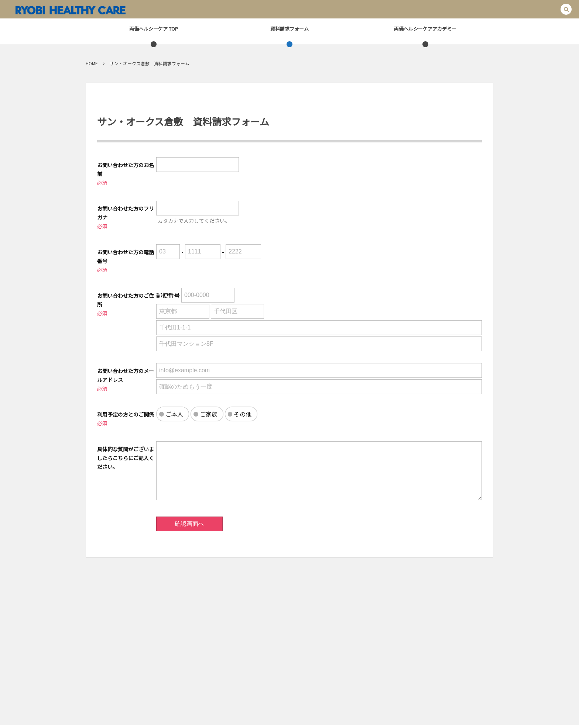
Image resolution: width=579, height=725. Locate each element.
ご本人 (174, 414)
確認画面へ (189, 524)
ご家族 (208, 414)
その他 (242, 414)
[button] (566, 9)
